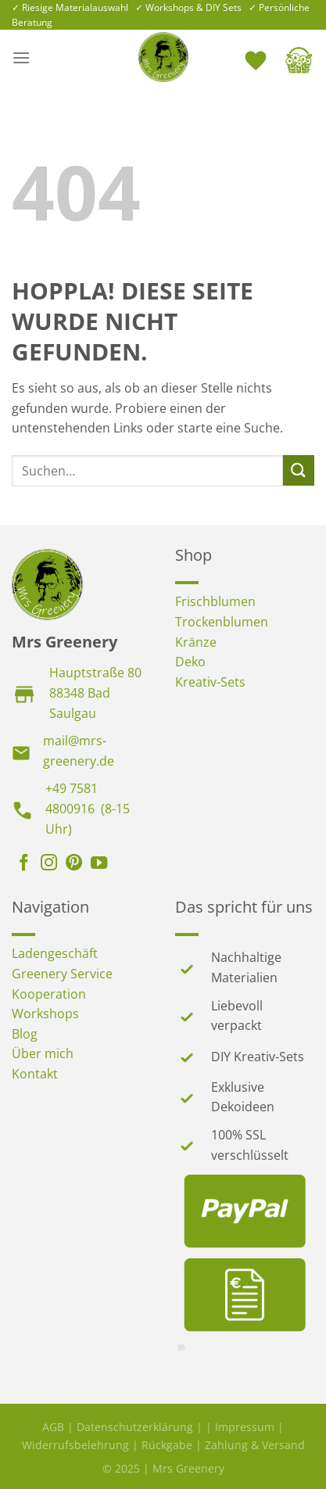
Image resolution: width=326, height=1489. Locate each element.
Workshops (45, 1013)
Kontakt (35, 1073)
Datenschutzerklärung (135, 1426)
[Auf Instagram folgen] (49, 864)
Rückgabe (167, 1444)
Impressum (244, 1426)
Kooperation (49, 994)
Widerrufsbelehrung (75, 1444)
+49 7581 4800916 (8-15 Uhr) (87, 808)
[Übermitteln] (298, 470)
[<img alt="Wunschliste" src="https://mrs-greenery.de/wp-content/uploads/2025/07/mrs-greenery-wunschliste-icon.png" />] (257, 57)
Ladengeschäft (55, 953)
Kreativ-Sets (210, 682)
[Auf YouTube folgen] (99, 864)
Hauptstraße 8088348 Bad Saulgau (95, 692)
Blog (25, 1033)
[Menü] (21, 57)
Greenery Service (62, 973)
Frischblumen (215, 601)
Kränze (196, 642)
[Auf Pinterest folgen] (74, 864)
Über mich (42, 1053)
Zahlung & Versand (255, 1444)
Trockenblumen (221, 621)
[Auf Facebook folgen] (24, 864)
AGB (53, 1426)
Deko (190, 661)
